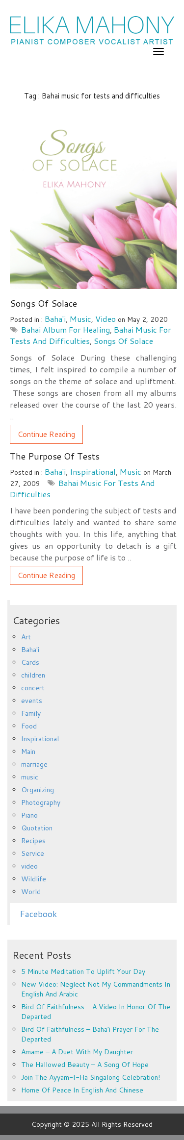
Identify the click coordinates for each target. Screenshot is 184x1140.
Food (29, 726)
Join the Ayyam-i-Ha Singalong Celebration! (90, 1077)
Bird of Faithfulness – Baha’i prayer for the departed (90, 1034)
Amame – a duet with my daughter (77, 1052)
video (105, 318)
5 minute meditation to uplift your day (83, 971)
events (31, 700)
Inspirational (93, 471)
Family (31, 713)
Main (28, 751)
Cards (30, 662)
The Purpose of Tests (55, 456)
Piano (29, 815)
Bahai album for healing (65, 329)
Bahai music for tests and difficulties (82, 488)
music (80, 318)
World (31, 892)
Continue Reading (46, 434)
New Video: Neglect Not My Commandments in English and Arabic (95, 989)
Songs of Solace (43, 303)
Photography (40, 802)
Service (32, 853)
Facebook (38, 914)
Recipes (33, 841)
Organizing (37, 790)
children (33, 675)
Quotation (37, 828)
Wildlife (33, 879)
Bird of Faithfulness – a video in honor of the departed (95, 1011)
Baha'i (55, 318)
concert (33, 688)
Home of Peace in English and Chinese (82, 1090)
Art (26, 637)
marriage (34, 764)
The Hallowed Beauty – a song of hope (85, 1064)
